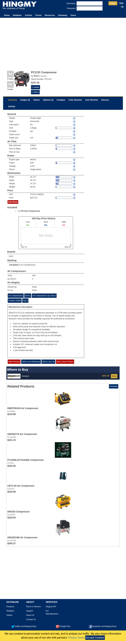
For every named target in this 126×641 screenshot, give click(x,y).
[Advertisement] (63, 42)
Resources (50, 15)
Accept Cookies (95, 637)
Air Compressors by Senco (44, 295)
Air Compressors (28, 265)
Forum (38, 15)
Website (43, 76)
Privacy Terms (76, 637)
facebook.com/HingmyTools (102, 626)
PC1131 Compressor (30, 211)
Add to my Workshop (31, 362)
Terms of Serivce (33, 606)
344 (33, 275)
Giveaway (62, 15)
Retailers (10, 611)
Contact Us (31, 619)
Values (9, 615)
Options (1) (48, 100)
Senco (28, 295)
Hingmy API (51, 606)
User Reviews (91, 100)
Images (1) (25, 100)
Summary (12, 100)
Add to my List (48, 362)
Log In (113, 3)
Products (10, 606)
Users (73, 15)
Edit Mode (13, 202)
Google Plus (63, 626)
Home (7, 15)
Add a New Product (65, 362)
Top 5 (25, 300)
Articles (28, 15)
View (114, 376)
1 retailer (35, 87)
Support (29, 611)
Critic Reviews (75, 100)
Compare (61, 100)
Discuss (105, 100)
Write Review (14, 362)
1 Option (35, 92)
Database (17, 15)
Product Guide (14, 300)
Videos (36, 100)
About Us (30, 615)
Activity (11, 106)
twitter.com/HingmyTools (23, 626)
